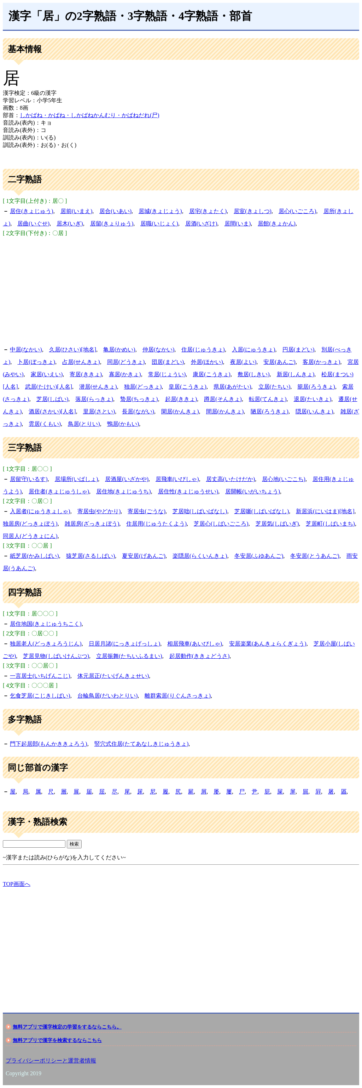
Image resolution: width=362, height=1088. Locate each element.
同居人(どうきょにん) (30, 536)
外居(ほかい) (207, 362)
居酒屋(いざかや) (126, 479)
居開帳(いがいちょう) (252, 491)
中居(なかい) (26, 350)
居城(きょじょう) (160, 211)
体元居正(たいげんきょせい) (113, 676)
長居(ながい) (138, 411)
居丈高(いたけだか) (230, 479)
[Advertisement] (181, 290)
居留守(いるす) (29, 479)
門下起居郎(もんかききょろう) (48, 744)
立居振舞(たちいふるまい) (129, 656)
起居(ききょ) (181, 399)
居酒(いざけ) (201, 224)
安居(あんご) (279, 362)
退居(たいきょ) (313, 399)
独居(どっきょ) (143, 387)
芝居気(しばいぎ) (277, 524)
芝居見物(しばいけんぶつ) (56, 656)
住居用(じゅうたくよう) (156, 524)
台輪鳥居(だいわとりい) (107, 696)
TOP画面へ (16, 884)
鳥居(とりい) (84, 424)
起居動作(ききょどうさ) (199, 656)
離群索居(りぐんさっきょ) (178, 696)
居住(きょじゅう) (31, 211)
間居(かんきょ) (225, 411)
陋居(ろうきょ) (269, 411)
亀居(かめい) (119, 350)
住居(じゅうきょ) (203, 350)
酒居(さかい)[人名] (52, 411)
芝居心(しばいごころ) (221, 524)
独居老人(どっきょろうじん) (46, 644)
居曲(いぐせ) (33, 224)
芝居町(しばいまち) (330, 524)
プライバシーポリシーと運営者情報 (51, 1061)
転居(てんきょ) (268, 399)
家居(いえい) (47, 374)
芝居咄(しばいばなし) (200, 511)
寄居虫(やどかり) (99, 511)
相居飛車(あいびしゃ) (194, 644)
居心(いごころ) (297, 211)
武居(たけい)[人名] (48, 387)
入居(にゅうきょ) (253, 350)
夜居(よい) (243, 362)
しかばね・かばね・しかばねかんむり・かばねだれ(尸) (89, 115)
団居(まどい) (168, 362)
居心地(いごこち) (283, 479)
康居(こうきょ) (211, 374)
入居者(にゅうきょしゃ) (40, 511)
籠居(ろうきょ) (316, 387)
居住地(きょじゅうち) (123, 491)
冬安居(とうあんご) (314, 556)
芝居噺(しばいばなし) (261, 511)
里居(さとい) (99, 411)
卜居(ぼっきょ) (36, 362)
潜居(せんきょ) (98, 387)
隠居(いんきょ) (314, 411)
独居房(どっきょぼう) (30, 524)
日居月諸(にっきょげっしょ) (124, 644)
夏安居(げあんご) (143, 556)
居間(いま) (237, 224)
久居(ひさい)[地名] (72, 350)
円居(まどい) (298, 350)
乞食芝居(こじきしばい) (40, 696)
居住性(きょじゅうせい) (188, 491)
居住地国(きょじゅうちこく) (46, 624)
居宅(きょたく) (208, 211)
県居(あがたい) (232, 387)
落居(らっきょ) (94, 399)
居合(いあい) (115, 211)
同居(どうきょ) (126, 362)
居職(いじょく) (159, 224)
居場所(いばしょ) (76, 479)
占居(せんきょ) (81, 362)
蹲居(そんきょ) (223, 399)
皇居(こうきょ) (187, 387)
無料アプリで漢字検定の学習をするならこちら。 (67, 1027)
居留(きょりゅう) (112, 224)
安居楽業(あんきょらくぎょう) (267, 644)
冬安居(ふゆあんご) (259, 556)
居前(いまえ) (76, 211)
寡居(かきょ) (125, 374)
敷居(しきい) (254, 374)
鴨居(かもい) (123, 424)
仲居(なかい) (158, 350)
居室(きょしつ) (253, 211)
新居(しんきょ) (296, 374)
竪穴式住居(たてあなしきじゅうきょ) (141, 744)
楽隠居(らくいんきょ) (200, 556)
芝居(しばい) (52, 399)
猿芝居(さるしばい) (90, 556)
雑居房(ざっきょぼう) (92, 524)
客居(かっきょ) (321, 362)
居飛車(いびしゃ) (177, 479)
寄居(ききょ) (86, 374)
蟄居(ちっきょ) (139, 399)
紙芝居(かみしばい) (34, 556)
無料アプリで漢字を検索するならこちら (57, 1040)
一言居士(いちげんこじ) (40, 676)
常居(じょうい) (167, 374)
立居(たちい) (274, 387)
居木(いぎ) (70, 224)
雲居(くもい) (45, 424)
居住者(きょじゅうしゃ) (59, 491)
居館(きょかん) (277, 224)
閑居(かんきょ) (180, 411)
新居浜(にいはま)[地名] (325, 511)
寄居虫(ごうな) (146, 511)
